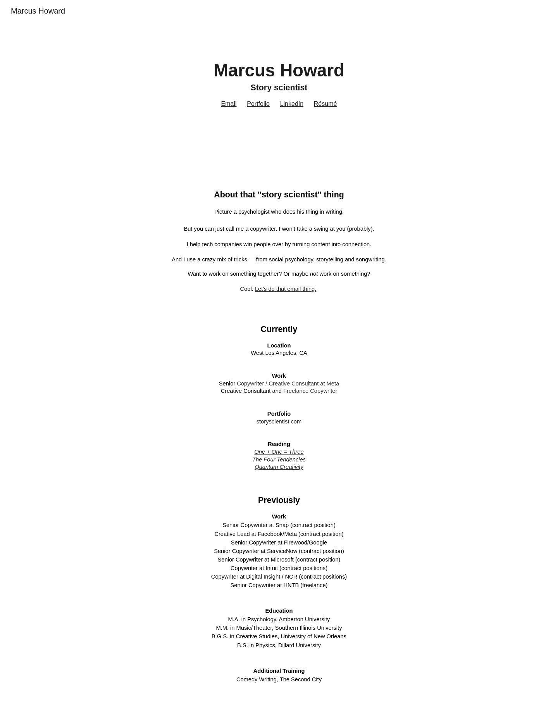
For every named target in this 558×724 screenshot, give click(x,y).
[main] (279, 88)
